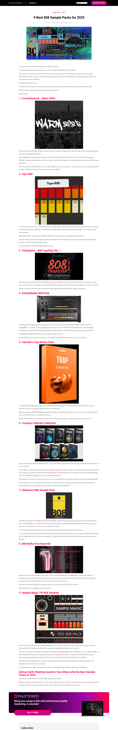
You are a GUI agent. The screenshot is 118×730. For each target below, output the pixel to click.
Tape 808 (57, 229)
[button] (33, 2)
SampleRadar (23, 327)
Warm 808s (22, 157)
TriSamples (45, 282)
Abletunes (40, 521)
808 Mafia (74, 575)
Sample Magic (63, 652)
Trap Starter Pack (27, 406)
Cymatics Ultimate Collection (52, 470)
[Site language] (81, 3)
